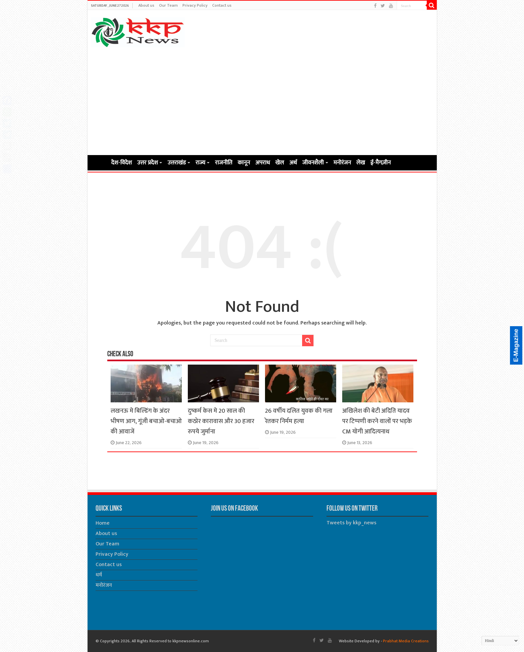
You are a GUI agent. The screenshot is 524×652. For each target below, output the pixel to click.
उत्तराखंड (176, 163)
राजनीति (223, 163)
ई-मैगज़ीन (380, 163)
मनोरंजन (342, 163)
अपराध (262, 163)
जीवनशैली (313, 163)
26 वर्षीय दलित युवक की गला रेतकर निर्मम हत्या (299, 416)
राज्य (200, 163)
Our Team (168, 5)
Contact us (222, 5)
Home (99, 162)
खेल (279, 163)
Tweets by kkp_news (351, 522)
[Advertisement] (262, 101)
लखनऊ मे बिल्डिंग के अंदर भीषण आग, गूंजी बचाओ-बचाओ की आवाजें (146, 421)
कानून (244, 163)
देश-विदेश (121, 163)
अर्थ (293, 163)
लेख (360, 163)
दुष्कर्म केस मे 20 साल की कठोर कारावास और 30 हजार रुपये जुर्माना (221, 421)
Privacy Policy (195, 5)
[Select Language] (500, 640)
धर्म (99, 574)
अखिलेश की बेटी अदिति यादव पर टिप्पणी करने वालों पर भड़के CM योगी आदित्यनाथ (377, 421)
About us (146, 5)
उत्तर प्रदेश (147, 163)
